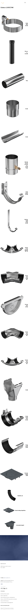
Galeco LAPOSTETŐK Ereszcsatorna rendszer (9, 599)
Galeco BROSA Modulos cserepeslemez (8, 597)
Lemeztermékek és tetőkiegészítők (7, 602)
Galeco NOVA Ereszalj (4, 600)
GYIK (2, 584)
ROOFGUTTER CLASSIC (5, 593)
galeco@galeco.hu (7, 577)
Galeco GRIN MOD (4, 595)
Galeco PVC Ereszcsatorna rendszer (7, 608)
